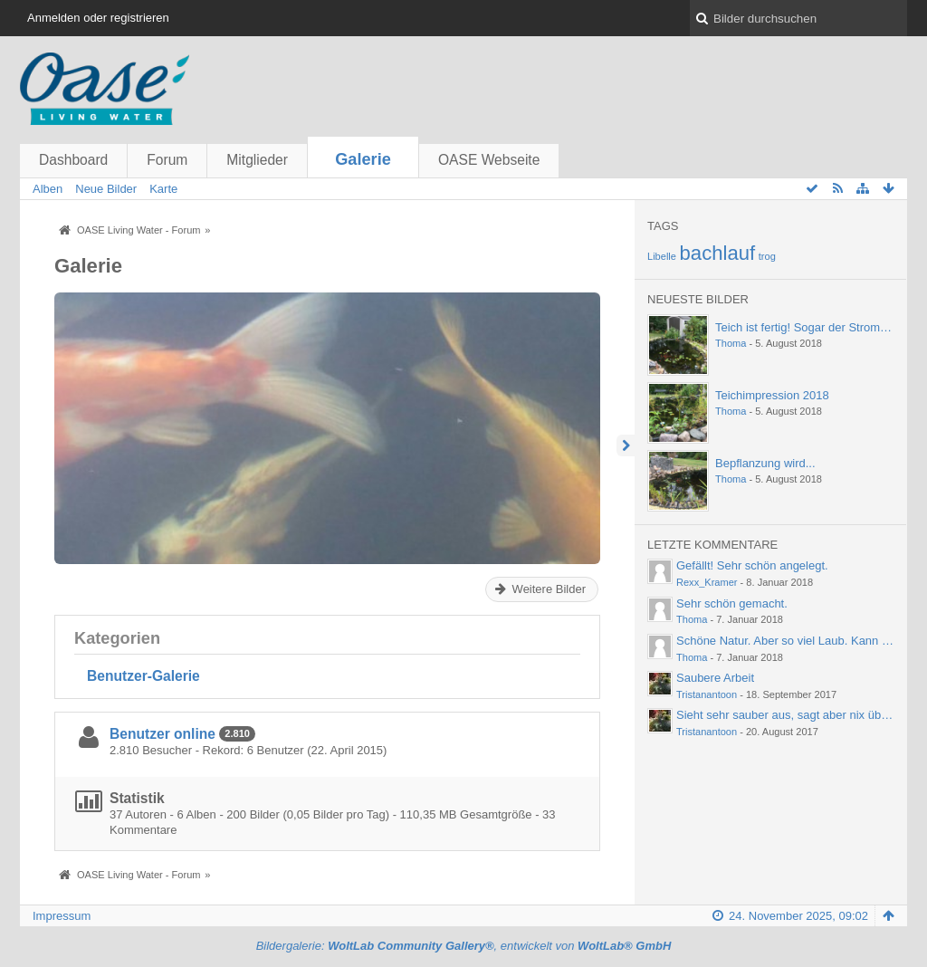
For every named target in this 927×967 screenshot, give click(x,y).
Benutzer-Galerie (143, 676)
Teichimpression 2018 (772, 395)
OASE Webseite (489, 160)
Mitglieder (257, 160)
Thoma (730, 343)
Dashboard (73, 160)
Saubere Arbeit (715, 678)
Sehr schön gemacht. (732, 603)
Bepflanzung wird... (765, 463)
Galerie (363, 159)
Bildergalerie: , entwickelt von (464, 946)
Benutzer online (162, 734)
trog (767, 256)
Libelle (661, 256)
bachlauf (718, 253)
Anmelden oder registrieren (98, 17)
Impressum (62, 916)
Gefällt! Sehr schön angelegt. (752, 565)
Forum (167, 160)
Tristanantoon (706, 694)
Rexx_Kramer (707, 582)
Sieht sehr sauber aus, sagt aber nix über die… (799, 715)
